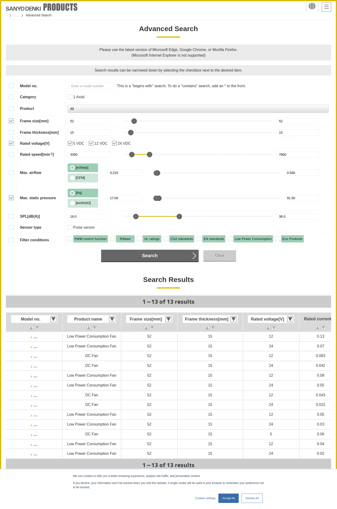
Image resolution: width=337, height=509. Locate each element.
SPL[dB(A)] (30, 216)
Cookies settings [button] (205, 498)
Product (27, 109)
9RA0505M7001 (35, 434)
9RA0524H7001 (35, 405)
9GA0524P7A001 (35, 385)
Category (28, 97)
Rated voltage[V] (34, 143)
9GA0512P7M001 (35, 444)
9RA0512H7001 (35, 395)
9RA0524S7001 (35, 366)
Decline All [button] (252, 498)
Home (10, 15)
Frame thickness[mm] (39, 132)
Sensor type (30, 227)
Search (150, 255)
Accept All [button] (228, 498)
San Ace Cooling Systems (40, 15)
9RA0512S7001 (35, 356)
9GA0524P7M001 (35, 453)
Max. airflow (30, 173)
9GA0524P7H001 (35, 424)
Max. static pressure (38, 198)
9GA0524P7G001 (35, 346)
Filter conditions (34, 240)
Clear (219, 255)
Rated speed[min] (37, 154)
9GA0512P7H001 (35, 414)
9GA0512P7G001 (35, 336)
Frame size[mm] (34, 121)
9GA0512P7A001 (35, 375)
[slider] (134, 121)
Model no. (28, 86)
